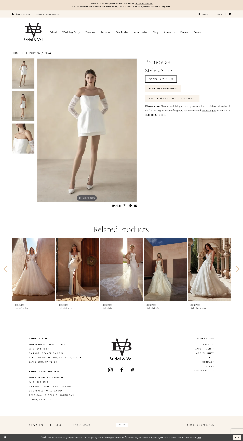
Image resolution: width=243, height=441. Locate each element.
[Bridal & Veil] (33, 32)
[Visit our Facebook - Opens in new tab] (122, 370)
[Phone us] (20, 14)
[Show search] (203, 14)
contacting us (209, 110)
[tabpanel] (23, 74)
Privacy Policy (204, 370)
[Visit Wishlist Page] (230, 14)
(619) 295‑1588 (144, 3)
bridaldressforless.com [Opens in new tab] (45, 390)
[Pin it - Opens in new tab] (130, 205)
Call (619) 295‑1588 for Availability (172, 98)
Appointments (204, 348)
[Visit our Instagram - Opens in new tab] (110, 369)
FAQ (211, 357)
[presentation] (33, 269)
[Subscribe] (122, 425)
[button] (219, 14)
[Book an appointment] (48, 14)
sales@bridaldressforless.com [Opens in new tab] (50, 386)
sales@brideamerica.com (46, 353)
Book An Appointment (163, 88)
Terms (210, 366)
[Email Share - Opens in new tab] (135, 205)
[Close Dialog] (5, 437)
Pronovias (32, 53)
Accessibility (205, 353)
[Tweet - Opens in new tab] (124, 205)
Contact (208, 362)
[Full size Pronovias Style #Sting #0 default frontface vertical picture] (87, 130)
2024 (48, 53)
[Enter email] (100, 425)
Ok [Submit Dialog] (237, 437)
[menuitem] (20, 14)
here (199, 437)
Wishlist (208, 344)
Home (16, 53)
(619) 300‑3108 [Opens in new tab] (39, 382)
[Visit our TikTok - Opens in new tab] (132, 370)
